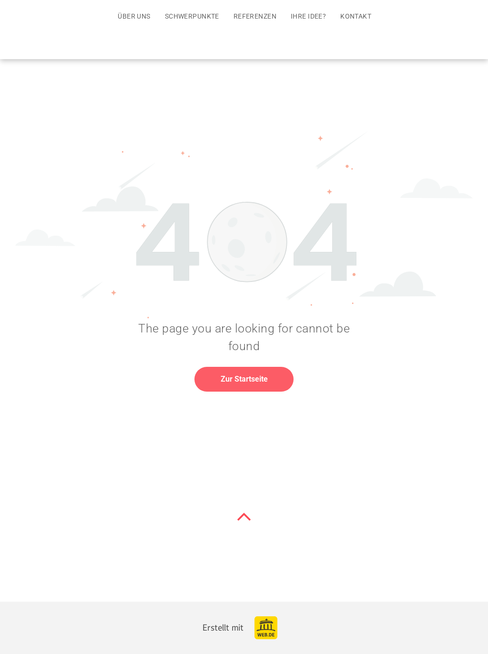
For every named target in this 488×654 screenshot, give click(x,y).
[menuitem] (134, 16)
